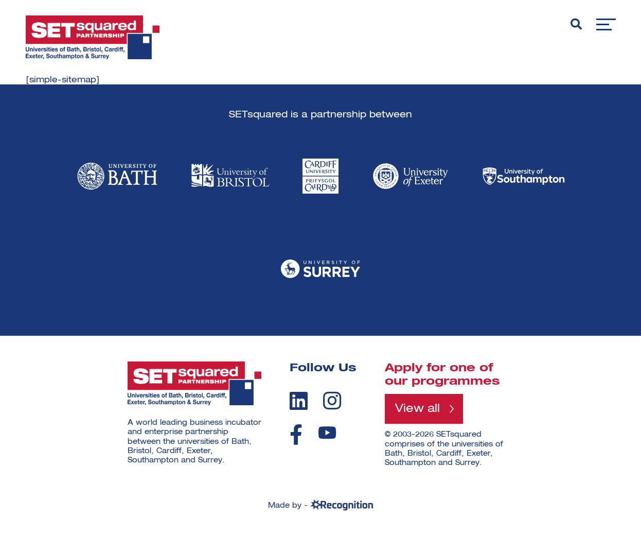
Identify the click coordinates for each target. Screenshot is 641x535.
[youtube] (327, 432)
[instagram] (332, 400)
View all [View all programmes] (417, 409)
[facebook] (296, 434)
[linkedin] (299, 400)
